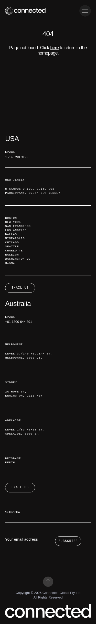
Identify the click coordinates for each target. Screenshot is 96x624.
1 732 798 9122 (16, 157)
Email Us (20, 487)
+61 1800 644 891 (18, 322)
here (54, 47)
